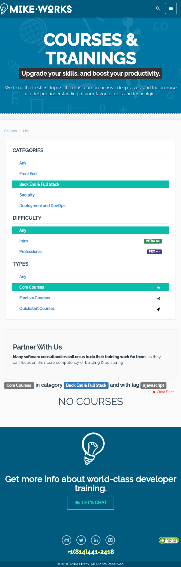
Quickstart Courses (90, 309)
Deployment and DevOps (42, 205)
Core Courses (90, 288)
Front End (28, 174)
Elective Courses (90, 299)
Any (22, 163)
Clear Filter (162, 392)
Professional (90, 251)
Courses (10, 131)
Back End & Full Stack (39, 184)
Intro (90, 241)
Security (27, 195)
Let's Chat (90, 502)
